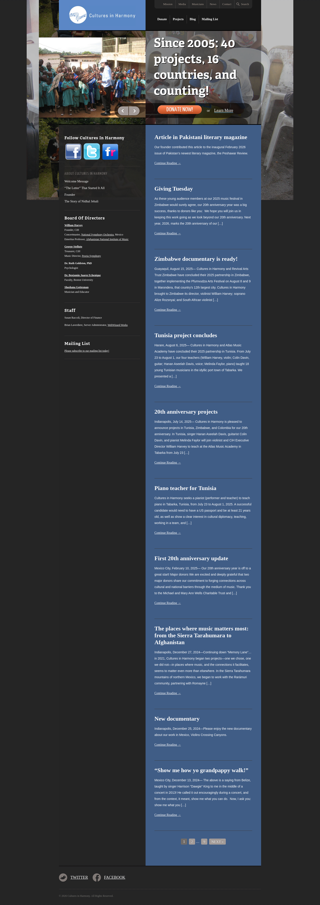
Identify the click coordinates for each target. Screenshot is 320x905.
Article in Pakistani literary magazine (200, 137)
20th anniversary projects (186, 412)
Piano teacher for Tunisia (185, 488)
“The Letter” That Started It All (84, 188)
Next (134, 111)
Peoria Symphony (91, 255)
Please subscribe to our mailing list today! (86, 350)
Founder (69, 194)
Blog (193, 19)
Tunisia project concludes (185, 335)
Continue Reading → (167, 163)
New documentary (177, 719)
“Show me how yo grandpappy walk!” (201, 770)
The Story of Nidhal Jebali (81, 201)
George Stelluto (73, 246)
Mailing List (210, 19)
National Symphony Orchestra (97, 234)
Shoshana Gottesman (76, 287)
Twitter (79, 877)
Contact (226, 4)
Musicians (198, 4)
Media (182, 4)
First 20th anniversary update (191, 558)
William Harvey (73, 225)
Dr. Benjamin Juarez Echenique (82, 275)
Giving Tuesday (173, 188)
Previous (123, 111)
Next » (217, 841)
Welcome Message (76, 181)
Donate (162, 19)
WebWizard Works (118, 325)
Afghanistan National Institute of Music (107, 239)
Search (245, 4)
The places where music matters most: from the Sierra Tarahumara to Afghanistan (201, 635)
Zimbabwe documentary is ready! (196, 259)
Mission (167, 4)
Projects (178, 19)
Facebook (114, 877)
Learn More (223, 110)
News (213, 4)
